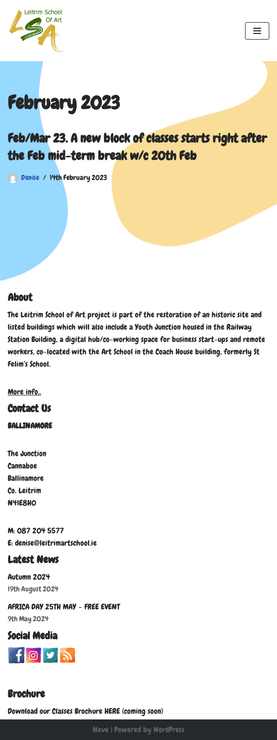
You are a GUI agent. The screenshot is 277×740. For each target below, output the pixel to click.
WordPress (168, 730)
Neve (101, 730)
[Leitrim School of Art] (39, 30)
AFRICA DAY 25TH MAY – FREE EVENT (64, 607)
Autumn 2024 (29, 577)
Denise (30, 177)
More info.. (24, 392)
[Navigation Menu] (257, 31)
